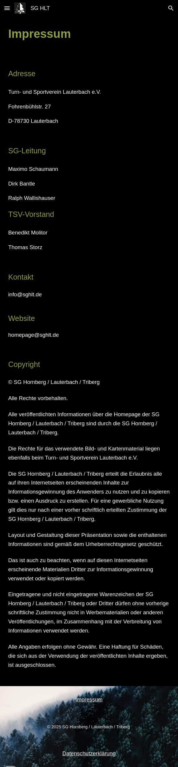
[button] (7, 8)
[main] (89, 33)
